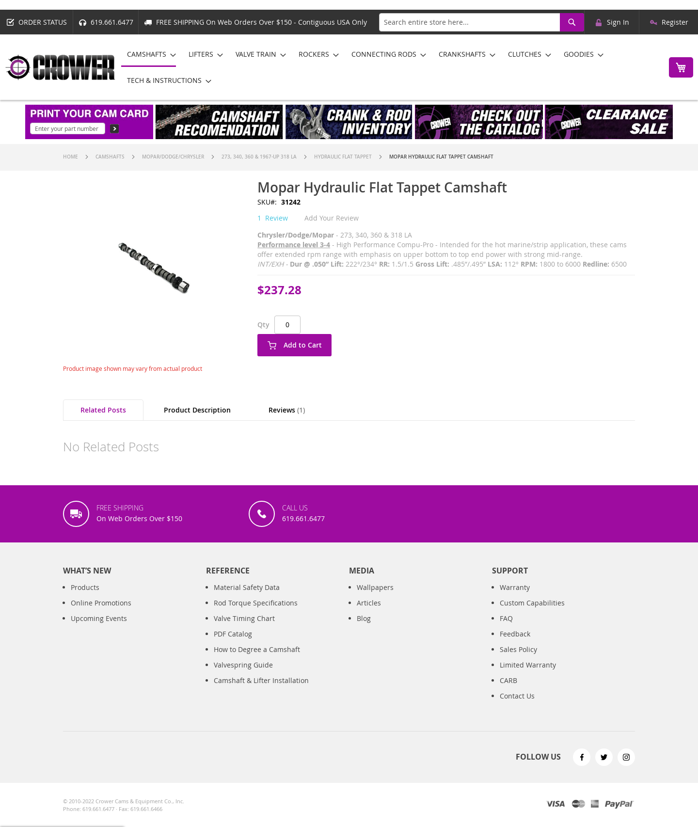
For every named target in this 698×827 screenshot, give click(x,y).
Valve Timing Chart (244, 628)
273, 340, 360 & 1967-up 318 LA (259, 157)
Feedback (515, 643)
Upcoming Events (99, 628)
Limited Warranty (528, 674)
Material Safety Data (247, 597)
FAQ (506, 628)
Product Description (197, 409)
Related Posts (103, 409)
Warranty (515, 597)
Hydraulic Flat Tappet (343, 157)
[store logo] (60, 67)
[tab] (103, 410)
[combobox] (481, 22)
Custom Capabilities (532, 612)
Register (675, 22)
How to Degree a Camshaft (257, 659)
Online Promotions (101, 612)
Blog (364, 628)
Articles (369, 612)
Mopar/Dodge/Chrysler (173, 157)
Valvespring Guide (243, 674)
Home (70, 157)
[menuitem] (148, 55)
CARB (508, 690)
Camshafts (110, 157)
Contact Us (517, 705)
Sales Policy (518, 659)
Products (85, 597)
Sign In (618, 22)
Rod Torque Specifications (256, 612)
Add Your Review (331, 218)
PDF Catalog (233, 643)
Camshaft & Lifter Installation (261, 690)
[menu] (389, 67)
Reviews (287, 409)
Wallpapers (375, 597)
